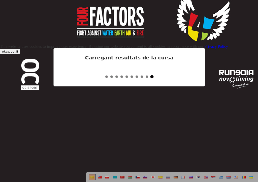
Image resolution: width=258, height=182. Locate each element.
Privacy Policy (216, 46)
